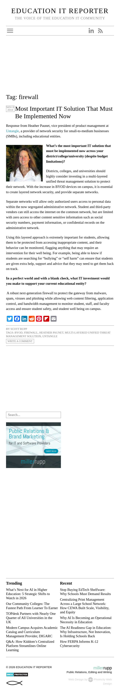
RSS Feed (100, 31)
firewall (31, 332)
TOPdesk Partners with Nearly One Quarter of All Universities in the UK (31, 618)
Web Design (76, 679)
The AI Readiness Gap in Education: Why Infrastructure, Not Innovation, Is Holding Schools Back (85, 632)
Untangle (12, 131)
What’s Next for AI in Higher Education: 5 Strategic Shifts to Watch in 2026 (28, 594)
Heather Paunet (51, 332)
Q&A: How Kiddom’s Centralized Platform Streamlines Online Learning (30, 646)
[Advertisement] (60, 66)
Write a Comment (21, 341)
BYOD (19, 332)
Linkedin (91, 31)
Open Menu (10, 31)
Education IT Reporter (60, 11)
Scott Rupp (18, 328)
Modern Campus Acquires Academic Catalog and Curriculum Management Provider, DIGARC (32, 632)
